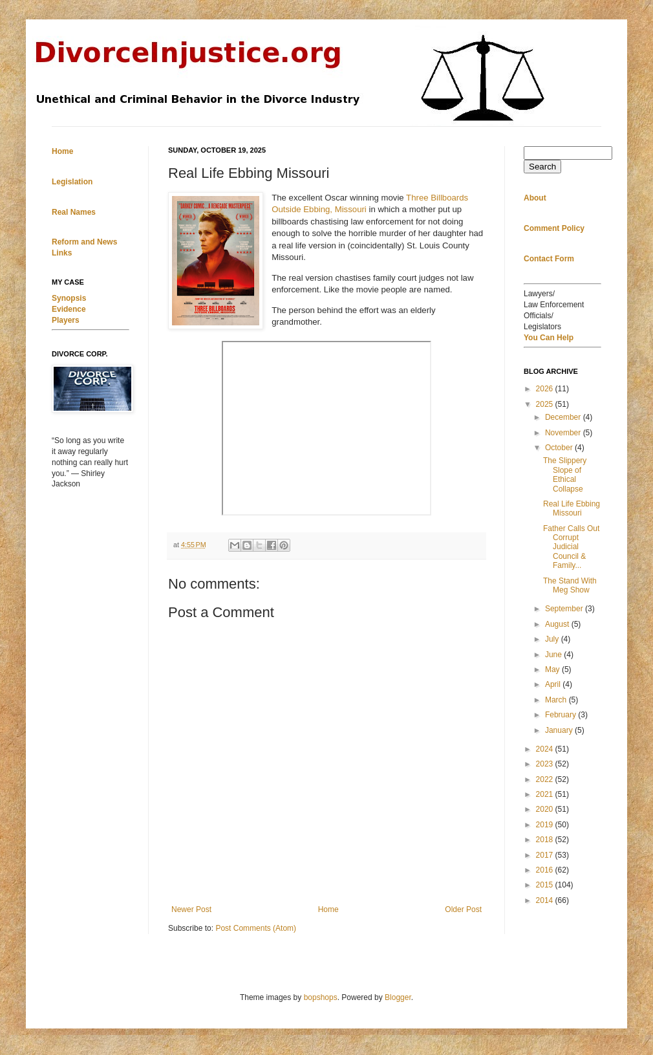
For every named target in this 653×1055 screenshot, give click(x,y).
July (553, 639)
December (564, 417)
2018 (545, 839)
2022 (545, 779)
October (560, 447)
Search (542, 166)
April (553, 684)
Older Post (463, 909)
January (560, 730)
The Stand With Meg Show (570, 585)
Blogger (398, 997)
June (554, 654)
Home (328, 909)
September (565, 608)
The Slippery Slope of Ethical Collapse (564, 474)
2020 (545, 809)
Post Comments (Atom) (255, 928)
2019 (545, 824)
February (561, 714)
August (558, 624)
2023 (545, 763)
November (564, 432)
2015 (545, 884)
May (553, 669)
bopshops (320, 997)
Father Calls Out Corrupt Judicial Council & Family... (571, 547)
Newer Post (191, 909)
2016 (545, 870)
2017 (545, 855)
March (557, 699)
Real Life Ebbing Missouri (571, 508)
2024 (545, 749)
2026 (545, 388)
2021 (545, 794)
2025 (545, 404)
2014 (545, 900)
